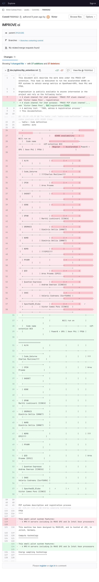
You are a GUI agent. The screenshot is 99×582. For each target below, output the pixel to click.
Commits (35, 10)
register (43, 565)
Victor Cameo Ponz (13, 10)
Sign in (93, 3)
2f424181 (19, 33)
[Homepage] (4, 3)
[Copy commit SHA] (20, 17)
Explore (11, 3)
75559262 (46, 10)
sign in (52, 565)
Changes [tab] (10, 57)
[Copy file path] (40, 70)
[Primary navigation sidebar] (3, 10)
